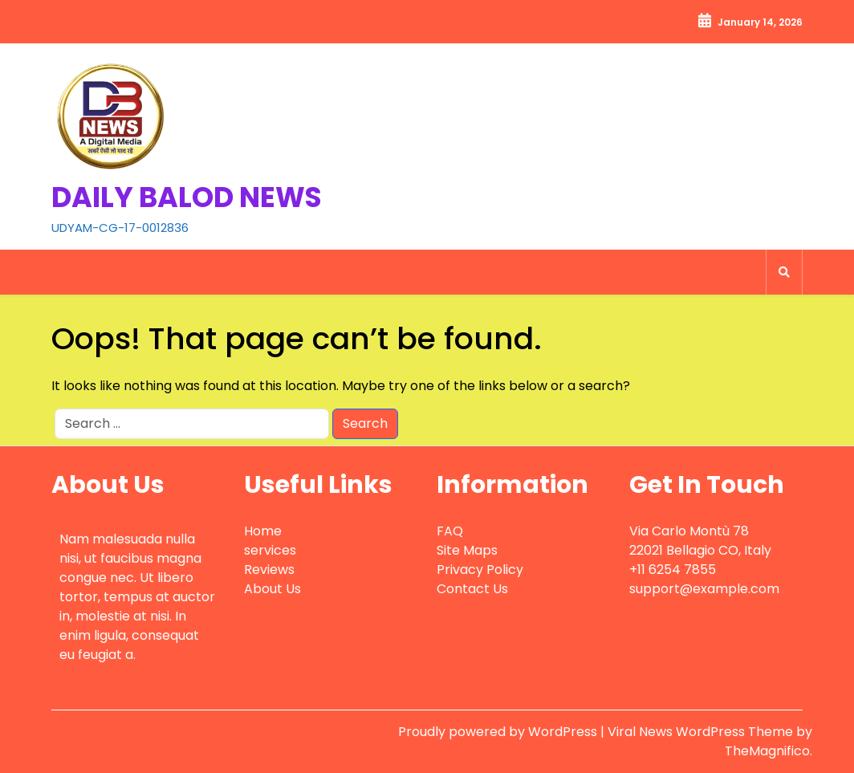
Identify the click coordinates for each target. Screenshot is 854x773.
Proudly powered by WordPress (499, 731)
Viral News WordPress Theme (702, 731)
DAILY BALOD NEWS (186, 197)
